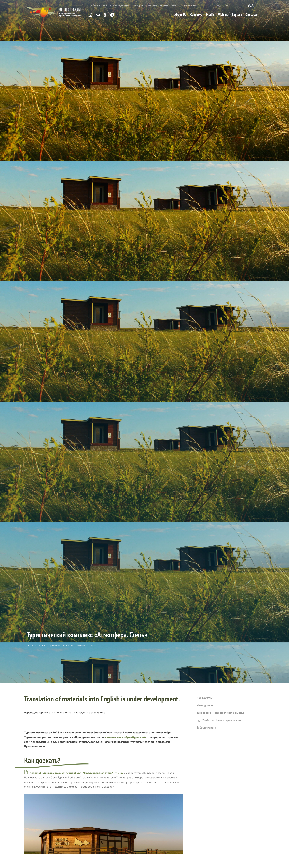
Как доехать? (205, 698)
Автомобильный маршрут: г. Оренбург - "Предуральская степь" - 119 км (76, 772)
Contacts (251, 14)
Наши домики (205, 705)
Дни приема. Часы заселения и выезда (220, 713)
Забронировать (206, 727)
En (226, 5)
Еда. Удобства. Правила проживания (219, 720)
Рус (219, 5)
